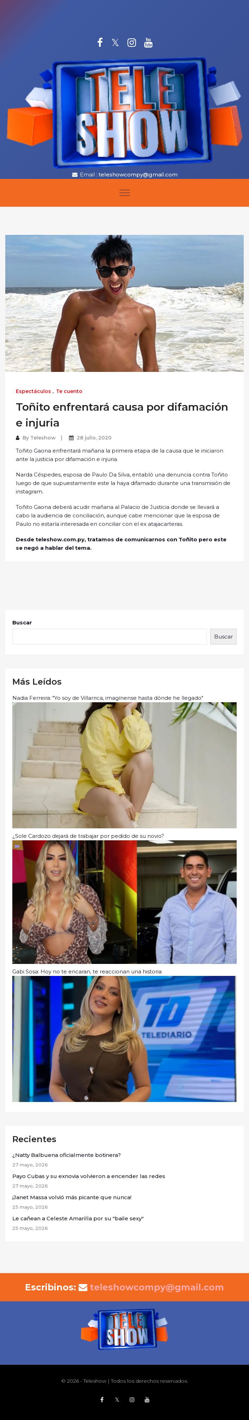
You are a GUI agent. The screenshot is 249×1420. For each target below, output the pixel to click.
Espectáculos (33, 391)
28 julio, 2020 (94, 438)
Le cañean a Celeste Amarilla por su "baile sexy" (78, 1218)
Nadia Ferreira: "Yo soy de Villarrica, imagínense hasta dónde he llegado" (124, 761)
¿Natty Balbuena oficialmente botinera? (67, 1155)
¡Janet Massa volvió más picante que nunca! (71, 1197)
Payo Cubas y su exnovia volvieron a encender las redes (88, 1176)
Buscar (22, 622)
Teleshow (43, 438)
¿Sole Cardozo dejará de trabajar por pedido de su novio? (124, 898)
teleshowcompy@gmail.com (138, 174)
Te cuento (69, 391)
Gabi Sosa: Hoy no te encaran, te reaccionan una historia (124, 1035)
